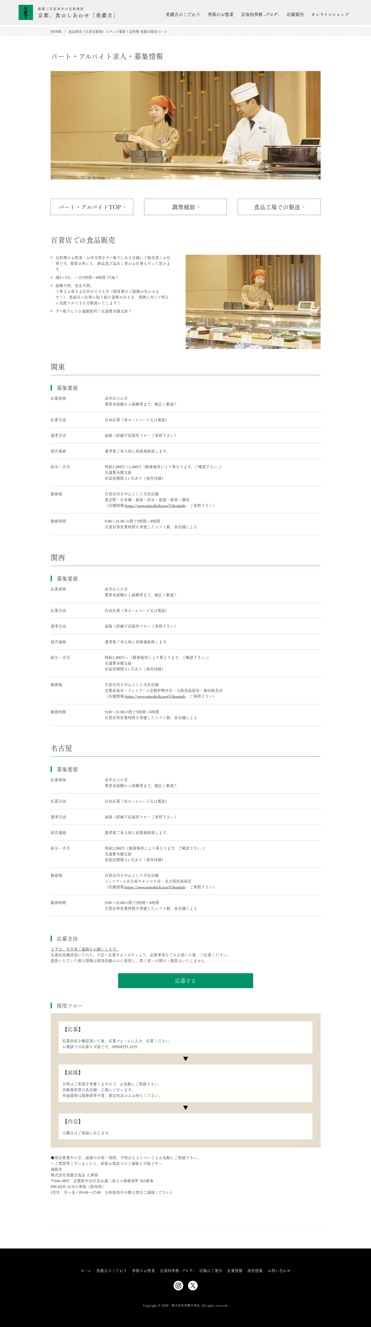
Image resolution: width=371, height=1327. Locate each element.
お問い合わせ (279, 1270)
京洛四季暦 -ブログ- (260, 14)
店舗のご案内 (210, 1270)
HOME (56, 31)
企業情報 (235, 1270)
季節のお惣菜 (221, 14)
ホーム (86, 1270)
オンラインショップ (330, 14)
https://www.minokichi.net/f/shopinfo (155, 505)
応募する (185, 980)
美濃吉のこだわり (183, 14)
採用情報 (255, 1270)
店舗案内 (295, 14)
